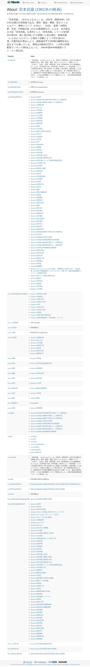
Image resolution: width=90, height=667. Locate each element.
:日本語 (36, 181)
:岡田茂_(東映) (38, 168)
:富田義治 (36, 261)
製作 (11, 383)
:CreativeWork (37, 444)
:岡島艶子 (36, 570)
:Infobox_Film (38, 302)
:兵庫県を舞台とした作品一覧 (43, 538)
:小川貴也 (36, 289)
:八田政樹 (36, 118)
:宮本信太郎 (37, 253)
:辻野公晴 (36, 255)
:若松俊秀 (36, 612)
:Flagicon (37, 296)
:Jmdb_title (37, 307)
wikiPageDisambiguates (18, 499)
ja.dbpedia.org (68, 14)
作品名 (12, 327)
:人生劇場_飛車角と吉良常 (42, 533)
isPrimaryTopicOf (14, 489)
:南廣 (35, 126)
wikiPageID (12, 82)
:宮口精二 (36, 150)
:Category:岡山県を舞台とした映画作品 (46, 242)
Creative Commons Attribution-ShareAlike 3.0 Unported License (63, 664)
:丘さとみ (36, 107)
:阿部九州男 (37, 250)
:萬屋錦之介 (37, 213)
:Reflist (36, 312)
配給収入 (13, 403)
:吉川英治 (36, 129)
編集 (11, 373)
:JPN (35, 304)
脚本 (11, 378)
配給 (11, 398)
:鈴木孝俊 (36, 221)
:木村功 (36, 187)
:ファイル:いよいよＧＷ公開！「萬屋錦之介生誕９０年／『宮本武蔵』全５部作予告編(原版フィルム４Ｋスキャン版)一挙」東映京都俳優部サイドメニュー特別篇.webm (56, 271)
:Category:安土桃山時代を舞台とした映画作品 (49, 99)
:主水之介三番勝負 (39, 528)
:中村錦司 (36, 110)
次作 (11, 363)
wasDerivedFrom (15, 484)
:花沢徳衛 (36, 210)
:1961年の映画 (38, 509)
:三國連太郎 (37, 105)
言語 (11, 393)
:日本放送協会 (38, 176)
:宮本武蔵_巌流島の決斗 (41, 559)
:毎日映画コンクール (40, 596)
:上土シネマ (37, 522)
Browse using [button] (29, 2)
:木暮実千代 (37, 184)
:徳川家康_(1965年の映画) (42, 578)
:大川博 (36, 139)
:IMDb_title (37, 299)
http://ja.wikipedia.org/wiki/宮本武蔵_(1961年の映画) (48, 489)
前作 (13, 644)
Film (20, 14)
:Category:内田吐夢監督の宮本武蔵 (45, 240)
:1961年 (36, 97)
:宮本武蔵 (36, 152)
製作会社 (13, 388)
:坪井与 (36, 134)
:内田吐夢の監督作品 (41, 315)
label (10, 479)
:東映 (35, 189)
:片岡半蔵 (36, 286)
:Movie (35, 447)
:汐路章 (36, 195)
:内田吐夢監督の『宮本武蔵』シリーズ (46, 317)
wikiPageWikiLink (14, 97)
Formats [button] (42, 2)
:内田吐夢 (36, 121)
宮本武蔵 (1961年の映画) (40, 9)
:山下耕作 (36, 166)
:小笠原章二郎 (38, 163)
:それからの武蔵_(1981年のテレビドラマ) (47, 512)
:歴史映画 (36, 594)
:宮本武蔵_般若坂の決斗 (41, 158)
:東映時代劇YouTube (40, 591)
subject (11, 413)
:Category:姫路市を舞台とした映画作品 (46, 102)
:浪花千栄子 (37, 203)
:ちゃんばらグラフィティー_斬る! (45, 514)
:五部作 (36, 504)
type (10, 436)
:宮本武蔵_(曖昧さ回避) (41, 499)
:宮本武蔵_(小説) (39, 155)
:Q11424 (36, 449)
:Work (33, 442)
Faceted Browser (61, 2)
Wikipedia (30, 664)
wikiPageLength (14, 87)
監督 (11, 368)
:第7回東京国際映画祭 (41, 607)
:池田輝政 (36, 197)
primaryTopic (14, 654)
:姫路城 (36, 147)
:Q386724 (36, 452)
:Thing (34, 436)
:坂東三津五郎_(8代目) (41, 131)
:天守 (35, 142)
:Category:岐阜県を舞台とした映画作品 (46, 245)
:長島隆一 (36, 283)
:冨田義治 (36, 639)
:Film (33, 439)
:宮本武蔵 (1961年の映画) (43, 649)
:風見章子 (36, 226)
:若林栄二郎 (37, 258)
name (11, 494)
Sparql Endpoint (77, 2)
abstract (11, 60)
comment (12, 457)
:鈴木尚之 (36, 224)
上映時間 (13, 322)
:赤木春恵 (36, 216)
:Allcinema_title (39, 294)
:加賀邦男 (36, 123)
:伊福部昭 (36, 113)
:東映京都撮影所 (39, 192)
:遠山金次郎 (37, 218)
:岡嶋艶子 (36, 266)
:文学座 (36, 173)
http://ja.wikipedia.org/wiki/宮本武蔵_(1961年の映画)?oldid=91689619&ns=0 (55, 484)
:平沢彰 (36, 575)
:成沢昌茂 (36, 171)
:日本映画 (36, 179)
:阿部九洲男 (37, 628)
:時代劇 (36, 583)
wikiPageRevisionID (15, 92)
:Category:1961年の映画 (41, 237)
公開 (11, 332)
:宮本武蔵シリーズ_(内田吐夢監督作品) (46, 160)
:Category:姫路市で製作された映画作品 (46, 232)
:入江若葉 (36, 115)
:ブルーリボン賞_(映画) (41, 517)
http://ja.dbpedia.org (43, 14)
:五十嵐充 (36, 530)
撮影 (11, 358)
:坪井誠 (36, 263)
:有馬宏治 (36, 281)
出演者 (12, 337)
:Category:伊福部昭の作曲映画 (43, 247)
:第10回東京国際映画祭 (41, 604)
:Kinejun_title (38, 310)
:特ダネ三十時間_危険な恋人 (43, 275)
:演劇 (35, 205)
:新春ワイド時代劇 (39, 580)
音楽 (11, 408)
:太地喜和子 (37, 144)
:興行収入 (36, 208)
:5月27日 (36, 234)
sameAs (13, 649)
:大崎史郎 (36, 136)
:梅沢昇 (36, 278)
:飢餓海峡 (36, 633)
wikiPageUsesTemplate (17, 294)
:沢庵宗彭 (36, 200)
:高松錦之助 (37, 229)
